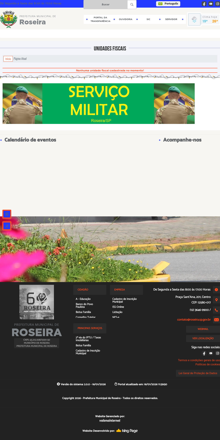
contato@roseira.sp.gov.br (194, 319)
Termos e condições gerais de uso (199, 360)
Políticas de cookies (207, 364)
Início (8, 58)
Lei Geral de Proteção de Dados (198, 373)
